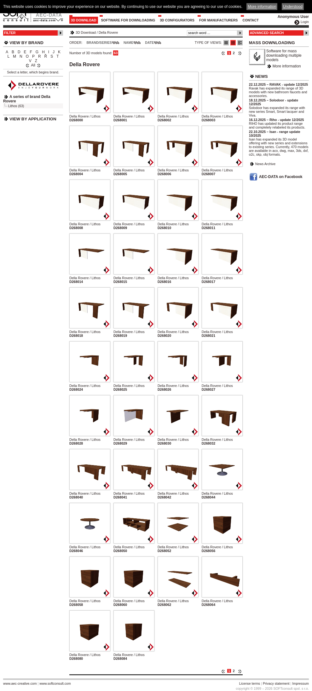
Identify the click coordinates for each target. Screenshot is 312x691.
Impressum (300, 683)
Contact (250, 20)
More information (287, 66)
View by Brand (26, 42)
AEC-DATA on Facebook (281, 177)
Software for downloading (128, 20)
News (261, 76)
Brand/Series (99, 42)
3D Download (83, 20)
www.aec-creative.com (20, 683)
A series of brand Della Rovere (26, 99)
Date (149, 42)
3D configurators (177, 20)
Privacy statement (276, 683)
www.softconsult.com (55, 683)
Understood (293, 6)
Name (128, 42)
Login (305, 22)
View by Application (32, 119)
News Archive (265, 164)
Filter (10, 33)
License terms (249, 683)
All (33, 65)
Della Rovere (108, 32)
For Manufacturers (218, 20)
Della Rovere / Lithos (85, 116)
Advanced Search (267, 33)
